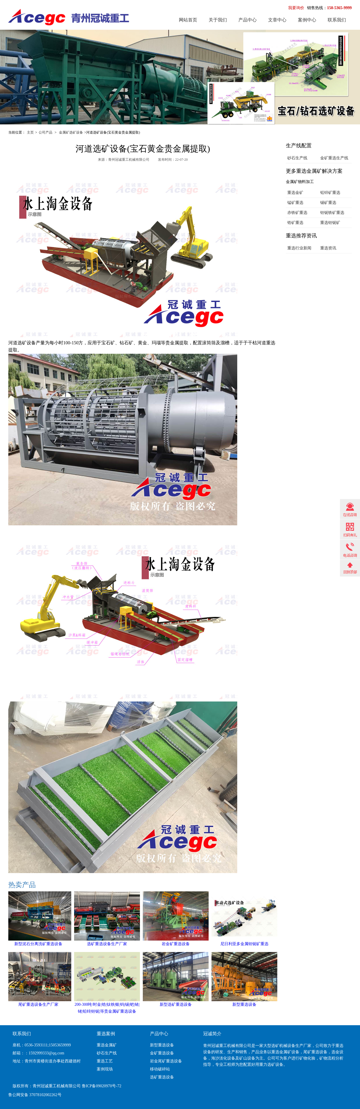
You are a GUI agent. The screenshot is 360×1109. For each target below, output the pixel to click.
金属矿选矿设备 (71, 132)
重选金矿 (295, 192)
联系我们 (337, 19)
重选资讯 (328, 248)
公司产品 (45, 132)
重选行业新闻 (299, 248)
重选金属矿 (107, 1045)
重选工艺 (105, 1061)
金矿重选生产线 (334, 158)
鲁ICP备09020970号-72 (101, 1086)
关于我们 (218, 19)
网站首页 (188, 19)
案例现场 (105, 1069)
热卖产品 (22, 885)
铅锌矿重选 (330, 192)
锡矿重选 (328, 202)
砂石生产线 (297, 158)
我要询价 (296, 8)
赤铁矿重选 (297, 212)
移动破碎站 (160, 1069)
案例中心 (307, 19)
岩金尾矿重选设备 (166, 1061)
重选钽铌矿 (330, 222)
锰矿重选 (295, 202)
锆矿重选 (295, 222)
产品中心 (247, 19)
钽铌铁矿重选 (332, 212)
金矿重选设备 (162, 1053)
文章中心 (277, 19)
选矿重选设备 (162, 1077)
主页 (30, 132)
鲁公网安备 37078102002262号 (35, 1095)
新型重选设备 (162, 1045)
